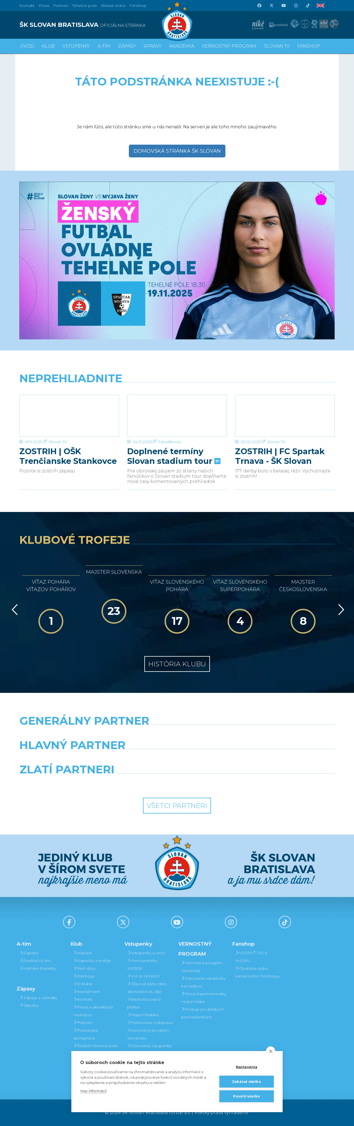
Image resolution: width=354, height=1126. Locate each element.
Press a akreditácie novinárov (93, 1011)
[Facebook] (259, 5)
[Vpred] (340, 609)
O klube (82, 983)
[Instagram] (295, 5)
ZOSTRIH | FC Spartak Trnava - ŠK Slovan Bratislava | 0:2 (280, 456)
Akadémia (181, 46)
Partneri (82, 1022)
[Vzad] (14, 609)
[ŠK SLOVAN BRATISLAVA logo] (96, 25)
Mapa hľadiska (143, 1014)
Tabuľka (28, 1005)
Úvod (27, 46)
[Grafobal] (136, 759)
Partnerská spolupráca (85, 1034)
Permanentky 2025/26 (142, 964)
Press (43, 5)
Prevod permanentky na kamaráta (203, 997)
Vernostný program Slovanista (148, 1034)
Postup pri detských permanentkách (202, 1013)
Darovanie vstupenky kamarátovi (149, 1049)
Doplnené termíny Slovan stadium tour (173, 456)
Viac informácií (93, 1091)
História (82, 952)
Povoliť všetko (246, 1096)
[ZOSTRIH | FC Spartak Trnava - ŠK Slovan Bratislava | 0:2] (285, 416)
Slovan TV (58, 441)
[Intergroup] (136, 783)
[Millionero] (217, 759)
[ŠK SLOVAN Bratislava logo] (177, 20)
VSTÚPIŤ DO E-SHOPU (252, 956)
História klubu (177, 664)
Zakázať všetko (246, 1082)
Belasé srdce (113, 5)
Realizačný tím (35, 960)
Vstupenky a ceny (146, 952)
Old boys (83, 976)
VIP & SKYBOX (143, 976)
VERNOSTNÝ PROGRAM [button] (229, 46)
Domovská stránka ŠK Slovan (177, 151)
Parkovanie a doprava (150, 1022)
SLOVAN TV (277, 46)
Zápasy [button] (127, 46)
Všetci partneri (177, 806)
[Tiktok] (307, 5)
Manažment (86, 991)
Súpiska (28, 952)
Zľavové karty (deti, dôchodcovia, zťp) (147, 987)
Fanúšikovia (169, 441)
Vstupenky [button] (76, 46)
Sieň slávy (84, 968)
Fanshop (138, 5)
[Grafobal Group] (217, 783)
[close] (270, 1051)
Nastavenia (246, 1067)
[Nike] (177, 734)
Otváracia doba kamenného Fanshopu (257, 972)
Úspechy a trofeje (92, 960)
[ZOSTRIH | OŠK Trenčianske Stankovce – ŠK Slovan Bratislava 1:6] (69, 416)
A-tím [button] (104, 46)
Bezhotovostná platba (144, 1003)
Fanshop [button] (308, 46)
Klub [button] (48, 46)
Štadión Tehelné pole (95, 1045)
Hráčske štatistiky (37, 968)
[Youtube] (283, 5)
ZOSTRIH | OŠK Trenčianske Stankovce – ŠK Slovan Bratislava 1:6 (68, 456)
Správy (153, 46)
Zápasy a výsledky (38, 997)
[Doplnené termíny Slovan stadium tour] (177, 416)
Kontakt (82, 999)
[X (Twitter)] (271, 5)
